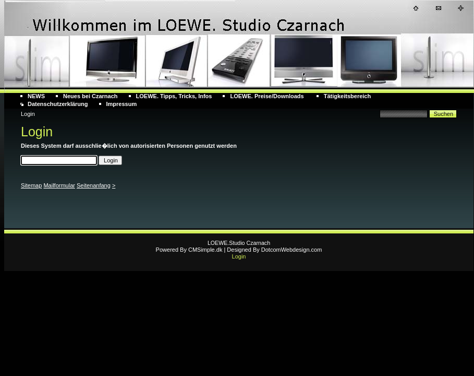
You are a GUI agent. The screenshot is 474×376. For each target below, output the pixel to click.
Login (239, 256)
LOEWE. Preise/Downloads (267, 96)
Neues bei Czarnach (90, 96)
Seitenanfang (94, 185)
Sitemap (31, 185)
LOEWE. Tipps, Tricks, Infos (174, 96)
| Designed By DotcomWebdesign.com (273, 249)
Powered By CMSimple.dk (189, 249)
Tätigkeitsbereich (347, 96)
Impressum (121, 104)
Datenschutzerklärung (58, 104)
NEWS (36, 96)
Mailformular (59, 185)
